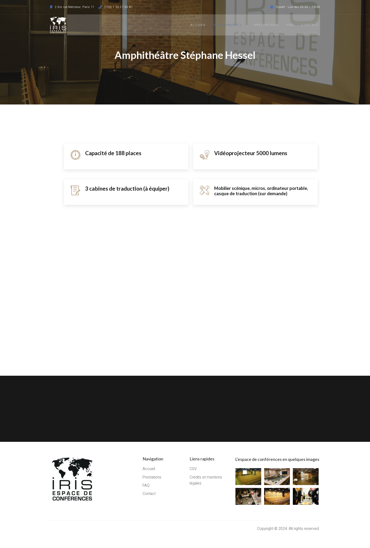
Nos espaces (227, 25)
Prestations (263, 25)
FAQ (289, 25)
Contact (311, 25)
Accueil (197, 25)
